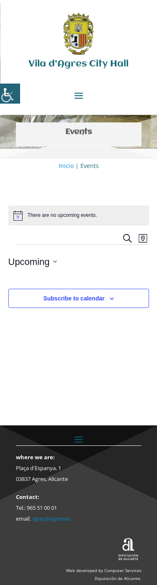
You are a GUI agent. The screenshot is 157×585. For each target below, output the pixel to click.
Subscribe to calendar (73, 298)
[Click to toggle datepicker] (32, 262)
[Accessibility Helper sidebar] (10, 94)
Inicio (66, 166)
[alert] (78, 216)
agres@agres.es (51, 518)
